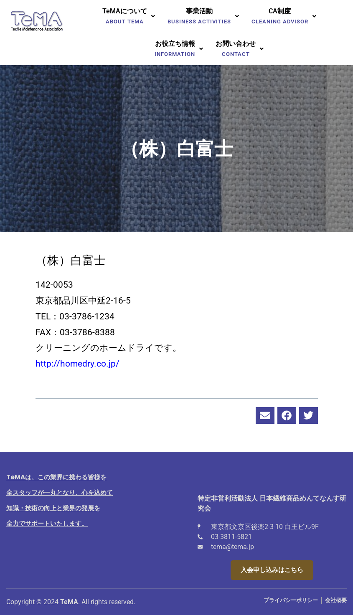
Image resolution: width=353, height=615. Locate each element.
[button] (128, 16)
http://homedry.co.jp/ (77, 364)
